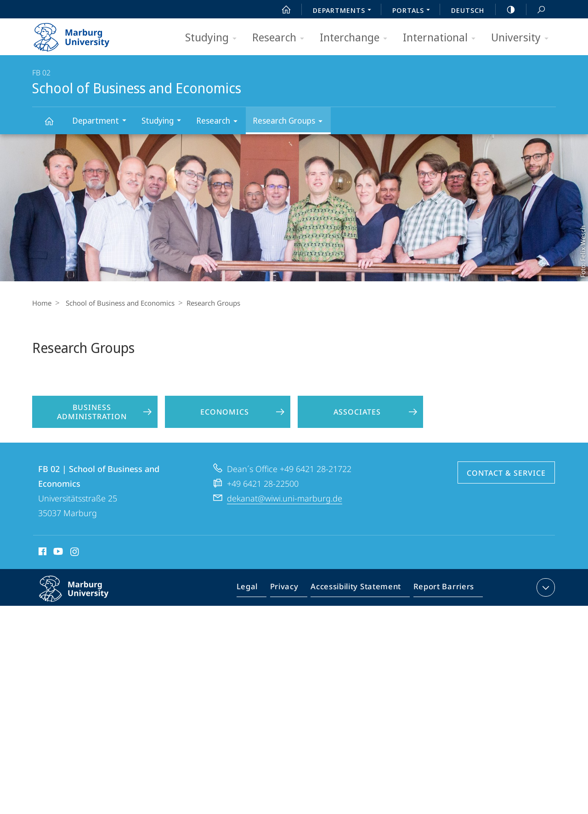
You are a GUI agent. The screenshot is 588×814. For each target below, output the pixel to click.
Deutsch (467, 10)
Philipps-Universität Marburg (84, 615)
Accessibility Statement (358, 608)
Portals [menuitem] (413, 11)
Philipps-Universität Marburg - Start (81, 34)
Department (102, 121)
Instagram (75, 572)
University (522, 37)
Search (536, 10)
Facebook (41, 572)
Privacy (292, 608)
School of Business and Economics (54, 125)
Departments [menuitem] (344, 11)
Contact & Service (506, 492)
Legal (258, 608)
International (442, 37)
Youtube (57, 572)
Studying (214, 37)
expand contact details (545, 607)
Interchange (356, 37)
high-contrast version (506, 10)
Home (41, 302)
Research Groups (290, 122)
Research (281, 37)
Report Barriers (441, 608)
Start (281, 10)
